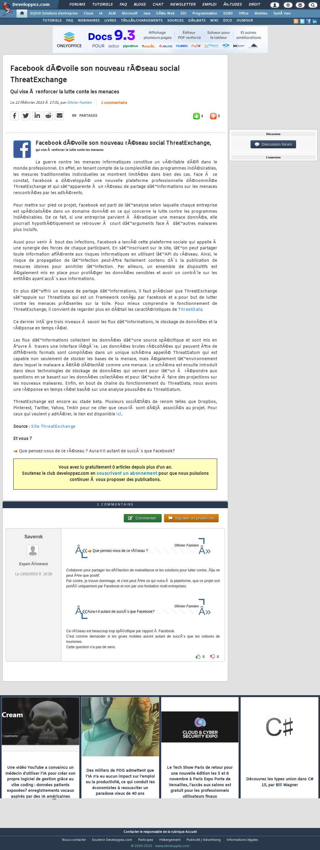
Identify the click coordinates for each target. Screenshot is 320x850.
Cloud (88, 14)
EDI (183, 14)
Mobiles (260, 14)
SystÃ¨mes (282, 14)
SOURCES (175, 21)
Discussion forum (273, 144)
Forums (77, 4)
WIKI (214, 21)
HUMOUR (245, 21)
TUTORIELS (52, 21)
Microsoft (129, 14)
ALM (112, 14)
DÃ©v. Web (165, 14)
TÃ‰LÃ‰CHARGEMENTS (142, 21)
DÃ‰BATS (196, 21)
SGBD (228, 14)
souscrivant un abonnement (127, 477)
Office (243, 14)
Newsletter (183, 4)
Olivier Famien (79, 106)
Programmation (204, 14)
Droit (254, 4)
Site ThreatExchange (53, 430)
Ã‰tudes (232, 4)
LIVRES (110, 21)
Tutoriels (102, 4)
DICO (227, 21)
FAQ (123, 4)
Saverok (33, 547)
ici (118, 418)
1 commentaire (114, 106)
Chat (158, 4)
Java (146, 14)
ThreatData (190, 313)
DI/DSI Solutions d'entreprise (54, 14)
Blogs (139, 4)
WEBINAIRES (89, 21)
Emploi (209, 4)
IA (101, 14)
